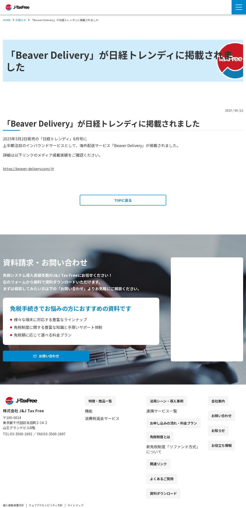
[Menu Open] (239, 7)
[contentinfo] (123, 451)
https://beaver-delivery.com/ (28, 168)
